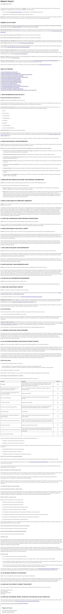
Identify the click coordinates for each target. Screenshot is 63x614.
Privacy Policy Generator (23, 603)
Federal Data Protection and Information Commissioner (31, 296)
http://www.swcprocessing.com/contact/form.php (39, 461)
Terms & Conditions (9, 609)
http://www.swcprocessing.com (16, 12)
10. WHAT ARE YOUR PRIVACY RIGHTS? (8, 83)
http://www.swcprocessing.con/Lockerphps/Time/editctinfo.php (46, 60)
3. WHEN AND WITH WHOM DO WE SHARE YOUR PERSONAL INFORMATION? (16, 74)
